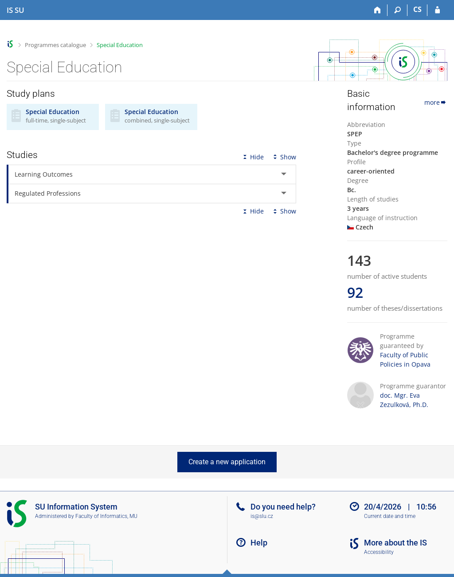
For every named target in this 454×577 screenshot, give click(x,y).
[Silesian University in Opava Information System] (15, 10)
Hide (252, 157)
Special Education (120, 45)
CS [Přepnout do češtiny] (417, 9)
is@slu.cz (261, 516)
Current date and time (389, 516)
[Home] (377, 10)
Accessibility (379, 552)
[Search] (397, 10)
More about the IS (395, 542)
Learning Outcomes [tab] (44, 174)
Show (283, 157)
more (435, 102)
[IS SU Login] (437, 10)
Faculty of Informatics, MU (106, 516)
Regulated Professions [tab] (48, 193)
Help (258, 542)
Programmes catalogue (55, 45)
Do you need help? (283, 506)
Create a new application (227, 462)
